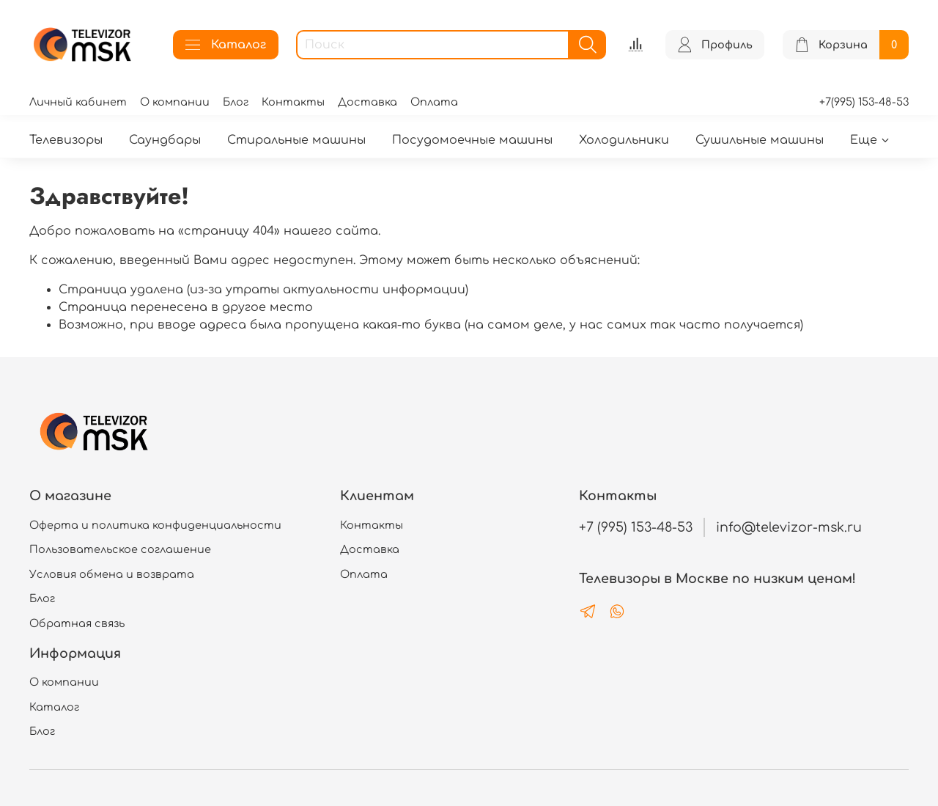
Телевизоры (66, 140)
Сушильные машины (759, 140)
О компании (175, 102)
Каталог (225, 44)
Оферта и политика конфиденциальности (155, 525)
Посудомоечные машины (472, 140)
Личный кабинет (78, 102)
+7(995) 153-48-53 (864, 102)
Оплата (434, 102)
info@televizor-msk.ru (789, 527)
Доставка (367, 102)
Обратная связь (77, 623)
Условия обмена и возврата (111, 574)
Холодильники (624, 140)
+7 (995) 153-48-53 (636, 527)
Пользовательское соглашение (120, 549)
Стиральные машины (296, 140)
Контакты (293, 102)
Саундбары (165, 140)
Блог (235, 102)
